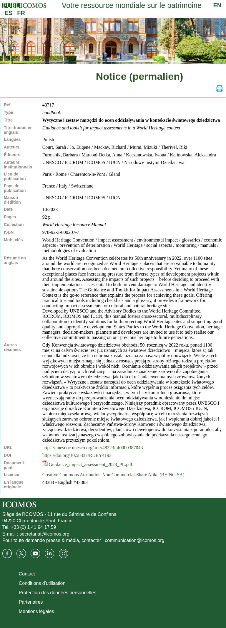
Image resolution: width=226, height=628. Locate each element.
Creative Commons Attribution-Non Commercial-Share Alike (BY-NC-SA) (113, 474)
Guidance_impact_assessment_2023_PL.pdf (87, 464)
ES (9, 13)
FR (21, 13)
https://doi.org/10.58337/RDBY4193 (77, 455)
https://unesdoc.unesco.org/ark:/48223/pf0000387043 (92, 447)
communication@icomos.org (134, 540)
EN (217, 5)
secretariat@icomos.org (44, 533)
